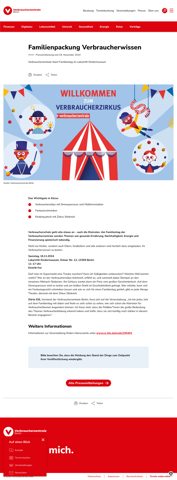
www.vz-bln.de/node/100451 (114, 333)
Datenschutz (94, 476)
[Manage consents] (170, 473)
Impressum (113, 476)
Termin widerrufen (160, 476)
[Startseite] (22, 10)
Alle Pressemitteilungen (88, 383)
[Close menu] (43, 440)
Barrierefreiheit (134, 476)
